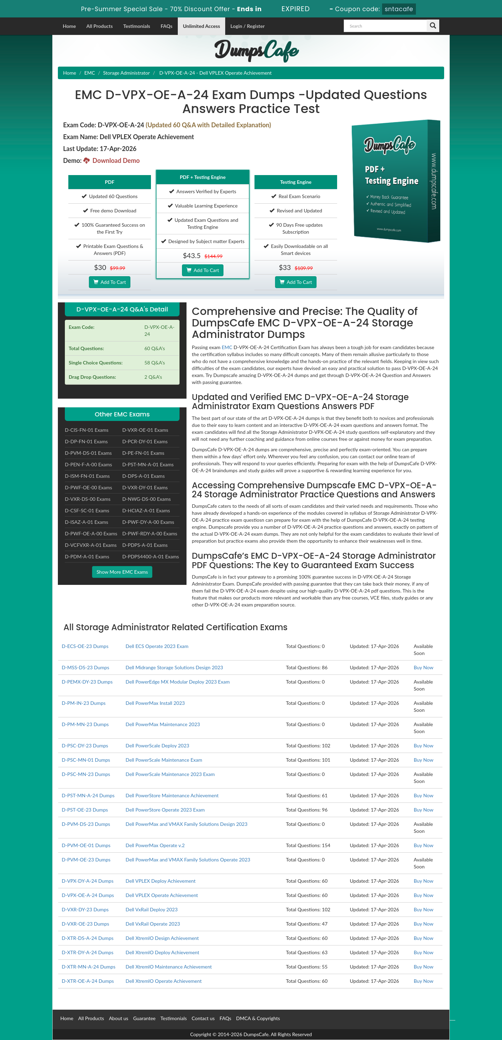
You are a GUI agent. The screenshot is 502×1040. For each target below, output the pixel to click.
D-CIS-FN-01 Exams (86, 430)
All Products (99, 26)
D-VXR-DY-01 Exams (145, 487)
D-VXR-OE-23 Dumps (85, 924)
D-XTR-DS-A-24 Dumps (88, 938)
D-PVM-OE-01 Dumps (86, 845)
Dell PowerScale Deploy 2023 (157, 745)
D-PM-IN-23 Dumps (84, 703)
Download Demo (111, 160)
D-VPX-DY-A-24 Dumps (87, 881)
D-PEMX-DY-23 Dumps (87, 682)
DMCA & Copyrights (258, 1018)
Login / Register (247, 26)
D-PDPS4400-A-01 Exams (150, 556)
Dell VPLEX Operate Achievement (162, 895)
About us (118, 1018)
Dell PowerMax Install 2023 (155, 703)
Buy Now (423, 667)
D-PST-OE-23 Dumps (85, 810)
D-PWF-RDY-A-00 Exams (149, 533)
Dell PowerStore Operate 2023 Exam (165, 810)
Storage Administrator (126, 73)
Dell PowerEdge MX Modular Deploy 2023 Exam (178, 682)
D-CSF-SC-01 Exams (87, 510)
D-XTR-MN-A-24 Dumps (88, 967)
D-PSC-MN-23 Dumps (86, 774)
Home (69, 26)
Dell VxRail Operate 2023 (153, 924)
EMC (89, 73)
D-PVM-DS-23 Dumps (86, 824)
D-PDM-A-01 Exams (87, 556)
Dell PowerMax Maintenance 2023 (163, 724)
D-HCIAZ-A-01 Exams (146, 510)
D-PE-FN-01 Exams (143, 453)
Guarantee (144, 1018)
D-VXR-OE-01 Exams (145, 430)
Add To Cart (109, 282)
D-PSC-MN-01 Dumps (86, 760)
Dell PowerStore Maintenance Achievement (172, 795)
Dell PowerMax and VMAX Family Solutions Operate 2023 (188, 859)
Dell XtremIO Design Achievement (162, 938)
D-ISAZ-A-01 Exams (86, 522)
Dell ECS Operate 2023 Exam (157, 646)
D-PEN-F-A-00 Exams (88, 464)
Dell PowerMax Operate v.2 (155, 845)
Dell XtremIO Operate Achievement (163, 981)
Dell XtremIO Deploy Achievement (162, 952)
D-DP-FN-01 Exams (86, 441)
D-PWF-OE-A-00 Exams (91, 533)
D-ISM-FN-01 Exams (87, 476)
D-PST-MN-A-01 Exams (148, 464)
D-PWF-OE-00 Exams (88, 487)
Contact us (203, 1018)
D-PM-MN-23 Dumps (85, 724)
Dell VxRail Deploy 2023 (151, 909)
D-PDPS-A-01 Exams (145, 545)
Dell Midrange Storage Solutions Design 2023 (174, 667)
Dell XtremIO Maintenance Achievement (169, 967)
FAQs (167, 26)
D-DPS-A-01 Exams (143, 476)
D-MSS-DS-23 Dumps (85, 667)
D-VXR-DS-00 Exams (88, 499)
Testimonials (136, 26)
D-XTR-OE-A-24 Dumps (88, 981)
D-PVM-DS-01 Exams (88, 453)
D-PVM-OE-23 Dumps (86, 859)
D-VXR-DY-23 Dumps (85, 909)
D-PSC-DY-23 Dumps (85, 745)
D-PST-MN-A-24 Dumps (88, 795)
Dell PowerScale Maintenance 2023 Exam (170, 774)
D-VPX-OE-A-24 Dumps (88, 895)
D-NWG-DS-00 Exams (146, 499)
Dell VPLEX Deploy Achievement (161, 881)
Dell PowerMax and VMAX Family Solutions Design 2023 (187, 824)
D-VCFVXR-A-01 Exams (91, 545)
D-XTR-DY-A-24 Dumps (87, 952)
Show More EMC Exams (122, 572)
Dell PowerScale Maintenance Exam (164, 760)
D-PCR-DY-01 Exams (145, 441)
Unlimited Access (201, 26)
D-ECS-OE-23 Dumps (85, 646)
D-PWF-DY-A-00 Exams (148, 522)
